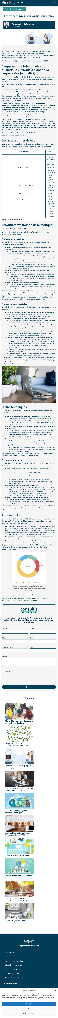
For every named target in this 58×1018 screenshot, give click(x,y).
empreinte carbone (22, 106)
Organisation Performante (29, 946)
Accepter (29, 1004)
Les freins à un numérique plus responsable (18, 767)
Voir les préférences (29, 1014)
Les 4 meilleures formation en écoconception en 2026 (17, 834)
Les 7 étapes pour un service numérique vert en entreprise (17, 899)
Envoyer (29, 687)
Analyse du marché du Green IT (18, 855)
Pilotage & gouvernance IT (13, 965)
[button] (55, 990)
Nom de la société (8, 647)
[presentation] (15, 679)
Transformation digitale (12, 969)
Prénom (4, 628)
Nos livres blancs (10, 983)
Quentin (10, 595)
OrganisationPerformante (18, 3)
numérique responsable (29, 79)
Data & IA (6, 957)
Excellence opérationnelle (13, 977)
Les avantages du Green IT (16, 921)
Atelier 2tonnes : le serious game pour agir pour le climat (19, 722)
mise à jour (15, 61)
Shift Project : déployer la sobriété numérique (16, 812)
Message (5, 656)
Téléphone (5, 638)
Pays (31, 647)
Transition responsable (12, 973)
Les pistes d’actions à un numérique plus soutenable (16, 744)
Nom (31, 628)
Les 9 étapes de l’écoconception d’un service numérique (19, 789)
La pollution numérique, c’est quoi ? (19, 877)
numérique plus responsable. (11, 234)
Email (31, 638)
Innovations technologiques (14, 961)
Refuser (29, 1009)
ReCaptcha (6, 671)
